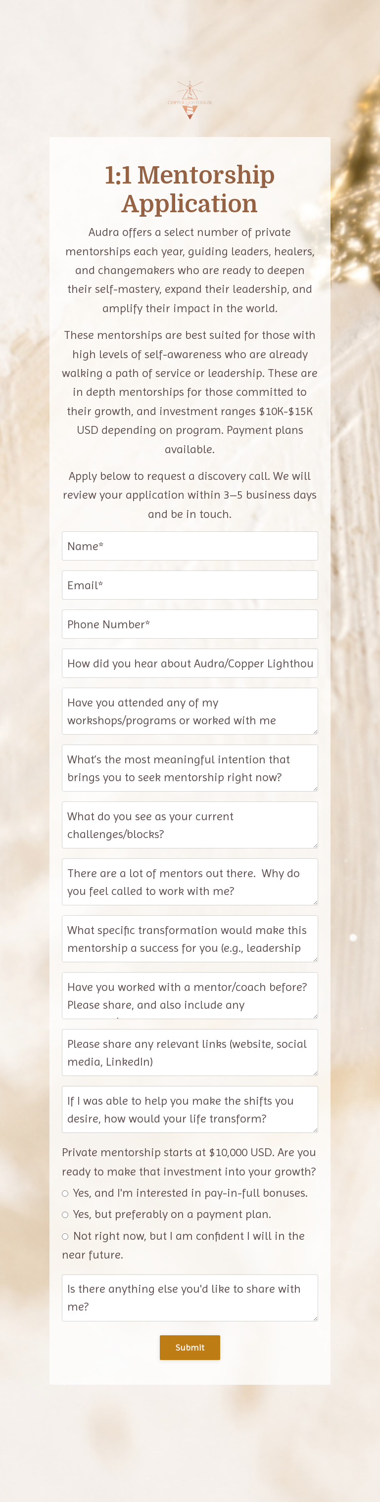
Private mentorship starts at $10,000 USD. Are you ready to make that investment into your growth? (189, 1161)
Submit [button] (190, 1347)
